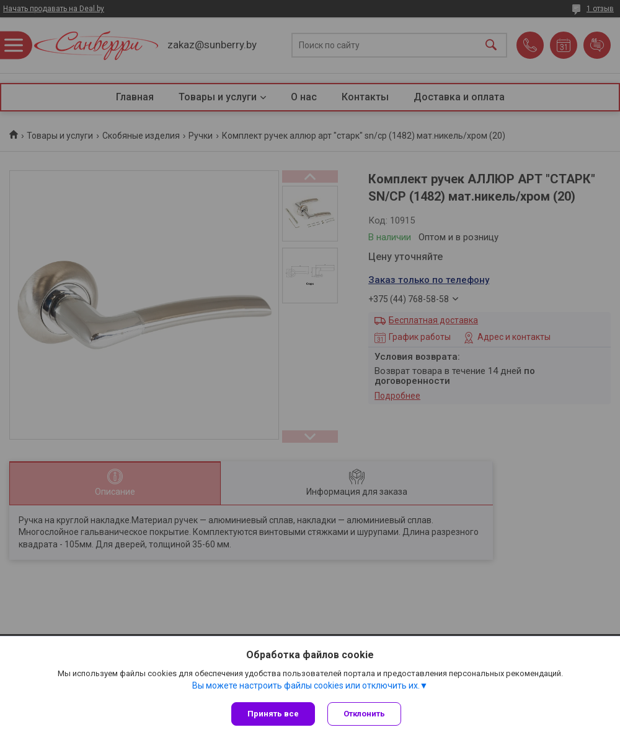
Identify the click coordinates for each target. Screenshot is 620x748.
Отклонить (364, 713)
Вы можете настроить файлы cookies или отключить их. (306, 685)
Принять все (273, 713)
